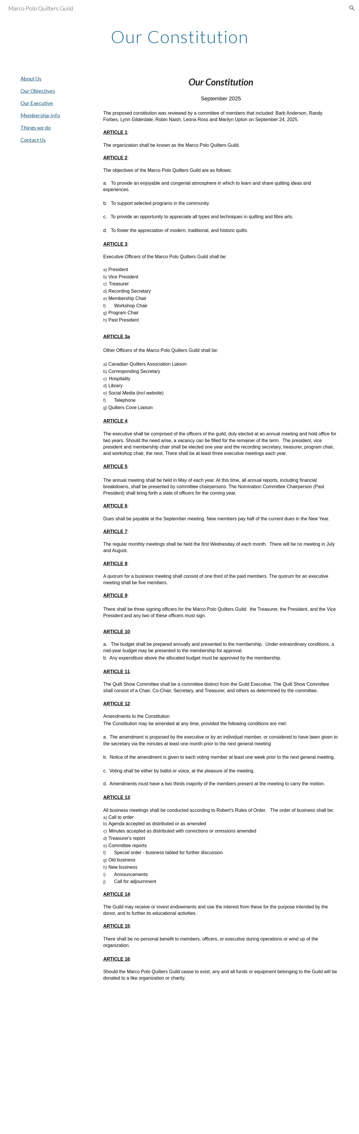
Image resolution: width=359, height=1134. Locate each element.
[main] (179, 36)
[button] (352, 8)
